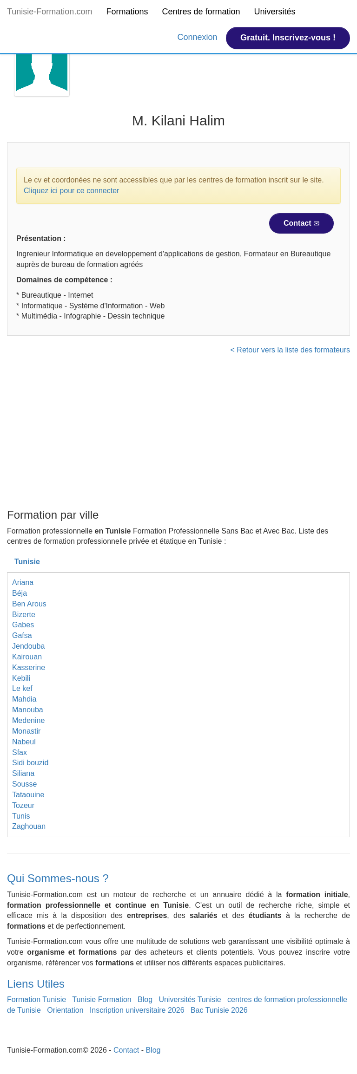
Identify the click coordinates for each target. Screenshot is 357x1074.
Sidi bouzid (30, 763)
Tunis (21, 816)
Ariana (22, 582)
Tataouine (28, 795)
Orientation (65, 1010)
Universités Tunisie (190, 999)
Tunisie (27, 562)
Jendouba (28, 646)
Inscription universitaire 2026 (137, 1010)
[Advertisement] (178, 435)
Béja (19, 593)
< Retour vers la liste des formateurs (290, 350)
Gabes (23, 625)
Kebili (21, 678)
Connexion (199, 37)
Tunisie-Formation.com (49, 11)
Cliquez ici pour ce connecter (71, 191)
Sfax (19, 752)
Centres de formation (201, 11)
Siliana (23, 773)
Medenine (28, 720)
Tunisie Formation (101, 999)
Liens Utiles (36, 983)
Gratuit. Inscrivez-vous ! (288, 37)
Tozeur (23, 805)
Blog (145, 999)
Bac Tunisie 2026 (219, 1010)
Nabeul (24, 742)
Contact (301, 223)
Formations (127, 11)
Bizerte (23, 614)
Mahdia (24, 699)
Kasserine (28, 667)
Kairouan (27, 657)
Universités (275, 11)
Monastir (26, 731)
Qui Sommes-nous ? (58, 878)
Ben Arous (29, 604)
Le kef (22, 688)
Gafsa (22, 635)
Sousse (24, 784)
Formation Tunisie (36, 999)
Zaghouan (29, 826)
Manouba (27, 710)
